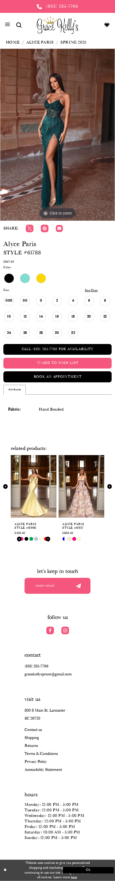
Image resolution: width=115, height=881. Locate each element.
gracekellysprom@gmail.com (48, 674)
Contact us (33, 730)
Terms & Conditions (41, 754)
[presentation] (33, 486)
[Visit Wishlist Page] (107, 25)
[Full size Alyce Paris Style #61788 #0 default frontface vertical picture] (57, 135)
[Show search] (19, 25)
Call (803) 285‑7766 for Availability (58, 349)
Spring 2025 (73, 42)
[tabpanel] (57, 135)
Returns (31, 746)
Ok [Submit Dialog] (88, 870)
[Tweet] (29, 228)
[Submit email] (78, 586)
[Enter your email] (57, 586)
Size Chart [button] (91, 290)
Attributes (14, 389)
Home (12, 42)
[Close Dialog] (26, 870)
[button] (7, 25)
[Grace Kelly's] (57, 25)
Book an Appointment (57, 377)
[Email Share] (59, 228)
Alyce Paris (40, 42)
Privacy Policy (36, 761)
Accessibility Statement (43, 769)
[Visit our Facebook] (50, 630)
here (74, 877)
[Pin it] (44, 228)
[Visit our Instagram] (65, 630)
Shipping (32, 738)
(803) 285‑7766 (36, 666)
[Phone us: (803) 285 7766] (57, 6)
